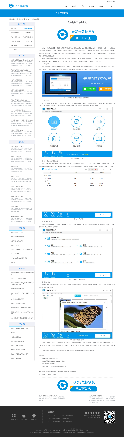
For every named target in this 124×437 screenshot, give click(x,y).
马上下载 (80, 37)
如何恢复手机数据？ (16, 156)
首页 (65, 6)
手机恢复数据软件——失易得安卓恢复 (21, 249)
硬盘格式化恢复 (15, 28)
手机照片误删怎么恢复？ (17, 186)
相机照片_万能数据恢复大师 (18, 278)
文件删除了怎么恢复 (52, 374)
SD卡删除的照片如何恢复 (18, 110)
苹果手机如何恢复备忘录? (18, 349)
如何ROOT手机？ (15, 176)
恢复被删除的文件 (101, 53)
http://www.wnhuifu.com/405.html (67, 371)
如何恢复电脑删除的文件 (17, 299)
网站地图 (86, 432)
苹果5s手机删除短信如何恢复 (19, 100)
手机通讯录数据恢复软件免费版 (19, 70)
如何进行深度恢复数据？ (54, 421)
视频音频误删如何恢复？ (17, 216)
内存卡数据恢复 (15, 37)
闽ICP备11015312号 (41, 430)
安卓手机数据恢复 (15, 41)
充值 (83, 6)
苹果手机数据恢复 (28, 37)
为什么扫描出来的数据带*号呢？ (20, 258)
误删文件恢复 (23, 19)
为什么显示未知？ (16, 253)
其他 (15, 49)
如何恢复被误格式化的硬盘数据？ (20, 328)
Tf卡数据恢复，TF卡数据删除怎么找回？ (22, 120)
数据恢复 (74, 6)
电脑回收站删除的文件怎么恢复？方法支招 (22, 60)
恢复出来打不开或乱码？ (17, 236)
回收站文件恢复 (15, 32)
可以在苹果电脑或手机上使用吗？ (20, 354)
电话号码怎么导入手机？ (17, 241)
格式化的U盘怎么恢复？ (17, 288)
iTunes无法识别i (65, 418)
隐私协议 (73, 429)
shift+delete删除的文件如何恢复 (51, 358)
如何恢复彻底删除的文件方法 (50, 395)
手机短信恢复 (28, 41)
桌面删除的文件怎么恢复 (49, 363)
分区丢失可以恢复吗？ (17, 232)
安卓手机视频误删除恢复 (17, 90)
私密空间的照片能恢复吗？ (18, 341)
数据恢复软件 (38, 432)
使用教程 (91, 6)
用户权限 (78, 429)
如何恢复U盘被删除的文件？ (18, 303)
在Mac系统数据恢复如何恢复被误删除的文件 (54, 361)
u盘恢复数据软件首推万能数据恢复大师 (22, 318)
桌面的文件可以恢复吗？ (17, 345)
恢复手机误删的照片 (16, 80)
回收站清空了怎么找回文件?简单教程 (21, 307)
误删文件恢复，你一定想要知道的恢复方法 (54, 366)
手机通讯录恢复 (15, 45)
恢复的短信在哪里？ (16, 337)
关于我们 (110, 6)
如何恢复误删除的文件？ (17, 358)
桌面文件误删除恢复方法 (99, 395)
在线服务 (100, 6)
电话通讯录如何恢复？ (17, 196)
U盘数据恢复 (28, 32)
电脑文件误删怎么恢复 (17, 130)
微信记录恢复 (28, 45)
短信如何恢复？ (15, 206)
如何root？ (14, 262)
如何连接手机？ (15, 166)
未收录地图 (91, 432)
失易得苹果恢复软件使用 (54, 418)
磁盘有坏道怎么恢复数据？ (18, 146)
